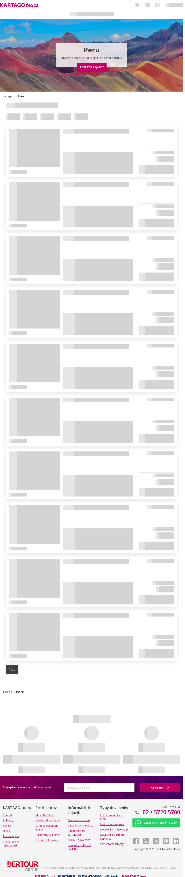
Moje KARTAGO (44, 815)
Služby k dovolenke (79, 840)
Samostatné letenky (112, 844)
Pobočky (8, 820)
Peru (12, 670)
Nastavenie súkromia (47, 835)
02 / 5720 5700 (160, 812)
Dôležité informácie (47, 840)
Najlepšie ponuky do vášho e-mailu (27, 787)
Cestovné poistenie (79, 820)
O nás (6, 831)
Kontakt (7, 815)
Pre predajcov (11, 836)
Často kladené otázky (80, 825)
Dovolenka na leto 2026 (114, 829)
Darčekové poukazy (47, 820)
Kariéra (7, 825)
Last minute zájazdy (112, 824)
